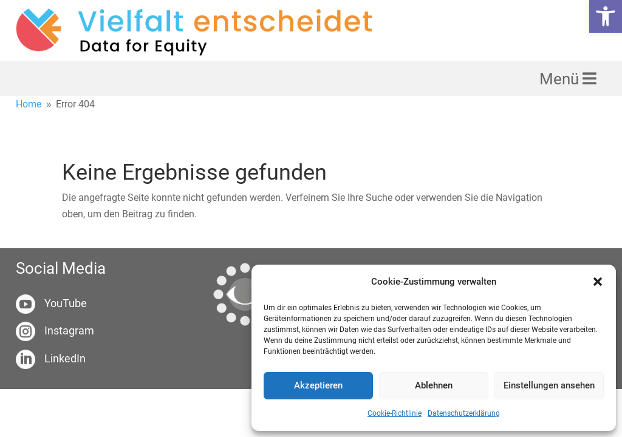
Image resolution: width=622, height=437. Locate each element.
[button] (598, 282)
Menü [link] (561, 79)
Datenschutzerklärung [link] (464, 413)
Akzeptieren (318, 385)
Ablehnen (434, 385)
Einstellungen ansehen (549, 385)
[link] (605, 16)
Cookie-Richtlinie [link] (394, 413)
